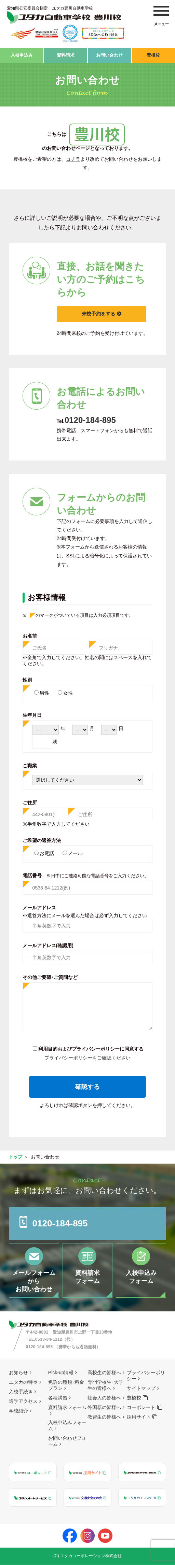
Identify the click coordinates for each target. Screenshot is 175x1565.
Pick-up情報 (61, 1373)
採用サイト (139, 1417)
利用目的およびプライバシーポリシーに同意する (91, 1047)
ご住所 (30, 800)
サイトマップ (141, 1388)
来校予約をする (103, 311)
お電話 (47, 851)
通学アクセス (23, 1401)
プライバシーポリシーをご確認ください (87, 1055)
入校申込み (21, 54)
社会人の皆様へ (104, 1398)
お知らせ (18, 1373)
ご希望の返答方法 (42, 838)
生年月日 (32, 713)
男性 (44, 691)
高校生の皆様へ (104, 1373)
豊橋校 (153, 54)
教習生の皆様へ (104, 1417)
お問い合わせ (109, 54)
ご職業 (30, 763)
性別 (27, 678)
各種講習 (57, 1398)
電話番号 (86, 873)
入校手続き (21, 1392)
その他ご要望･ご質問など (50, 975)
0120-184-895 (103, 417)
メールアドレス (39, 905)
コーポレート (141, 1407)
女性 (68, 691)
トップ (16, 1154)
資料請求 (65, 54)
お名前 (30, 633)
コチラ (73, 157)
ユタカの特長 (23, 1382)
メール (75, 851)
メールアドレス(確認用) (48, 943)
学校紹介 (18, 1411)
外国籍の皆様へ (104, 1407)
